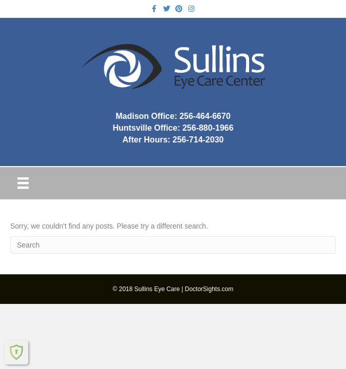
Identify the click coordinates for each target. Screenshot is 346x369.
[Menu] (23, 183)
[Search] (173, 245)
